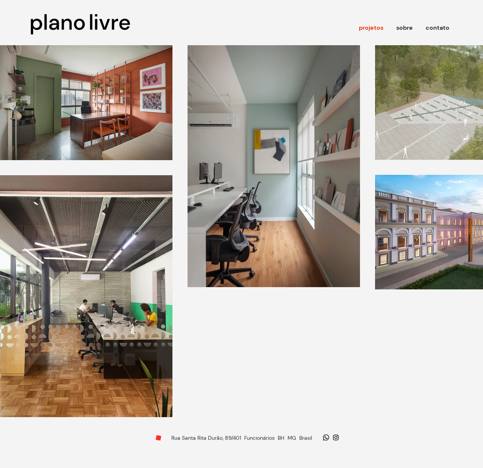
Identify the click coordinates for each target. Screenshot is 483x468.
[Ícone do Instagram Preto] (336, 437)
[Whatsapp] (326, 437)
